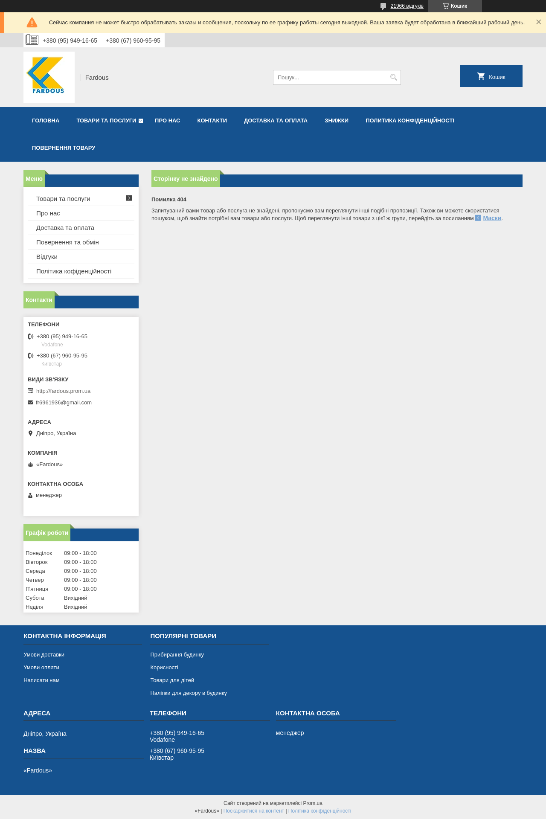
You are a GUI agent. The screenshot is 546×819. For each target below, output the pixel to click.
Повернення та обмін (67, 242)
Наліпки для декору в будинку (188, 693)
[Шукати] (393, 77)
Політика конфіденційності (319, 811)
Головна (45, 120)
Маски (492, 218)
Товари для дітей (172, 680)
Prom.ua (312, 803)
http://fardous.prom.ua (63, 391)
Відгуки (47, 256)
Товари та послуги (106, 120)
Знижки (337, 120)
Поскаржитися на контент (254, 811)
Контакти (212, 120)
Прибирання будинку (177, 654)
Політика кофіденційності (73, 271)
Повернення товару (63, 148)
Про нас (167, 120)
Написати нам (41, 680)
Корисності (164, 667)
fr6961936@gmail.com (64, 402)
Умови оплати (41, 667)
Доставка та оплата (276, 120)
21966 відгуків (407, 6)
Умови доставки (43, 654)
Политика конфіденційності (410, 120)
